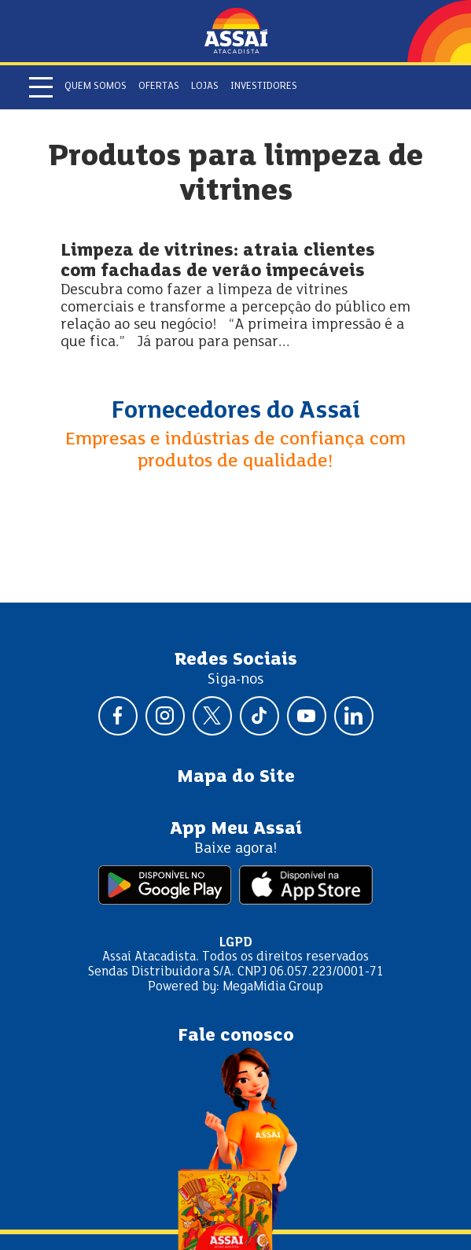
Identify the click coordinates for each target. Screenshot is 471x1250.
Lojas (205, 86)
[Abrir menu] (41, 87)
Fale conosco (236, 1036)
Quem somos (95, 86)
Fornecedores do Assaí (236, 411)
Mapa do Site (236, 777)
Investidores (263, 86)
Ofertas (158, 86)
